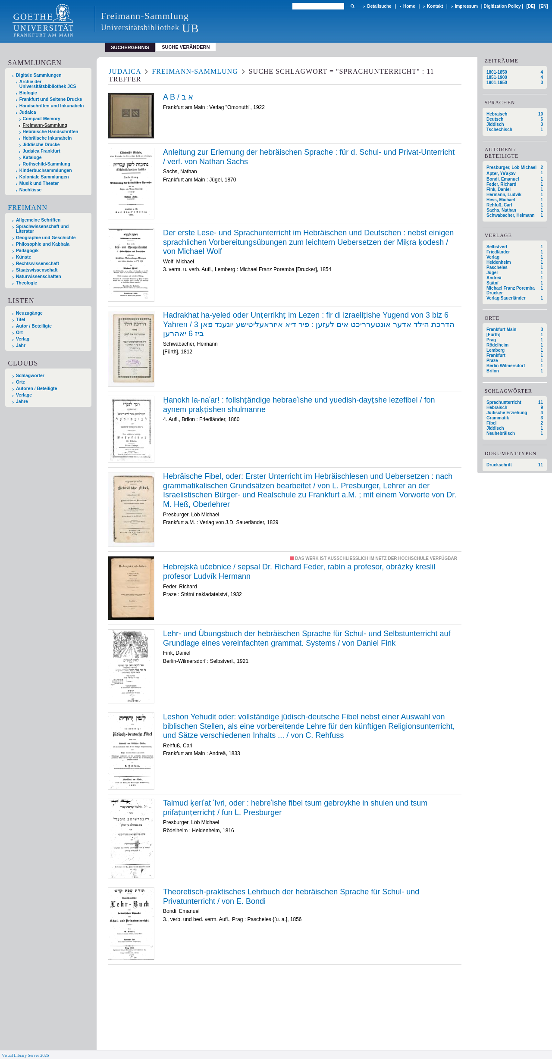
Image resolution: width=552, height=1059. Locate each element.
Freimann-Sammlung (45, 125)
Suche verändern (186, 47)
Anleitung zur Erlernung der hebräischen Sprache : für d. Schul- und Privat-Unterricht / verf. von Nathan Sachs (309, 157)
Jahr (20, 345)
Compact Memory (41, 118)
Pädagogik (27, 250)
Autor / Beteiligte (34, 326)
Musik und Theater (39, 183)
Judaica (27, 112)
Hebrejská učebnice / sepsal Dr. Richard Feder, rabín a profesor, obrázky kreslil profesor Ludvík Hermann (299, 571)
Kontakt (435, 6)
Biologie (28, 93)
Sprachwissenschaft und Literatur (42, 229)
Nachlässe (30, 189)
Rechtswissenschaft (37, 263)
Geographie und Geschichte (46, 237)
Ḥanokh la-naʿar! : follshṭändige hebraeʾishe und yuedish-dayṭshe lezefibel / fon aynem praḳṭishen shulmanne (299, 405)
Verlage (24, 395)
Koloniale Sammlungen (44, 177)
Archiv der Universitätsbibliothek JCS (47, 84)
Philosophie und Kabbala (42, 244)
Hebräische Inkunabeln (47, 138)
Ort (19, 332)
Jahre (22, 401)
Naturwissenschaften (38, 276)
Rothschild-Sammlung (46, 164)
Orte (20, 382)
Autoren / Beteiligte (36, 388)
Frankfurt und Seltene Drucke (50, 99)
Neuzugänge (29, 313)
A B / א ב (178, 97)
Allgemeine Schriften (38, 220)
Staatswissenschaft (36, 270)
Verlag (22, 339)
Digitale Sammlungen (39, 75)
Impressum (466, 6)
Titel (20, 319)
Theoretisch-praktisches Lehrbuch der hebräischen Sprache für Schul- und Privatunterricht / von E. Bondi (291, 896)
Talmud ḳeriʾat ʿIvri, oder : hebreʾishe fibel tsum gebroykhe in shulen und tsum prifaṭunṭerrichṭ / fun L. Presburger (295, 808)
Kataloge (32, 157)
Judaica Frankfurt (41, 151)
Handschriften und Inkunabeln (51, 105)
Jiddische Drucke (41, 144)
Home (409, 6)
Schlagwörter (30, 375)
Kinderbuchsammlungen (45, 170)
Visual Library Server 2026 (25, 1055)
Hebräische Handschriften (50, 131)
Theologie (26, 283)
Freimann (27, 207)
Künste (23, 257)
